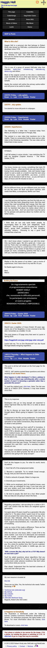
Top (2, 7)
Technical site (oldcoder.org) (14, 590)
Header (26, 97)
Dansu (30, 27)
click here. (27, 386)
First (20, 119)
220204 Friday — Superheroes (16, 117)
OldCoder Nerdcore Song (13, 598)
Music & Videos (11, 23)
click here (7, 636)
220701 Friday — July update (16, 95)
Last (15, 97)
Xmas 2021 (30, 19)
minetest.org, (28, 69)
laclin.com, (17, 69)
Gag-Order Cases (30, 15)
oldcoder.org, (40, 69)
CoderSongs (11, 15)
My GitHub (8, 592)
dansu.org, (8, 71)
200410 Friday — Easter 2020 (16, 314)
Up (11, 119)
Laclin (11, 27)
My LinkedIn (8, 594)
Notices (30, 646)
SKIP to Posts (9, 34)
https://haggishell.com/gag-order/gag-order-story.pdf (24, 340)
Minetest (12, 19)
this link (7, 581)
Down (6, 97)
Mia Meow (29, 23)
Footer (32, 97)
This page (11, 12)
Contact (22, 646)
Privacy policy (12, 646)
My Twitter (8, 596)
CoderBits (29, 12)
